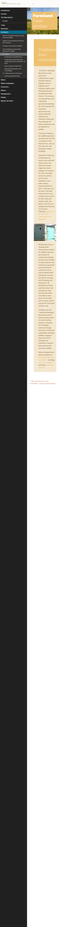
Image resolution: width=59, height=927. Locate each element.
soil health (48, 362)
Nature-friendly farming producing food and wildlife (13, 36)
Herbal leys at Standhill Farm (13, 57)
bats (40, 362)
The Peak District (7, 17)
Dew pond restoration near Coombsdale (13, 70)
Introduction (5, 10)
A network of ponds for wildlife (12, 46)
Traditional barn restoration (13, 73)
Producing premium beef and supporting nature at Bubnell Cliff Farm (15, 61)
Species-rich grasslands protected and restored (13, 42)
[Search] (33, 3)
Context (3, 14)
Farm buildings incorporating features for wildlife (12, 50)
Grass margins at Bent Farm (13, 66)
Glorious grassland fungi (12, 76)
